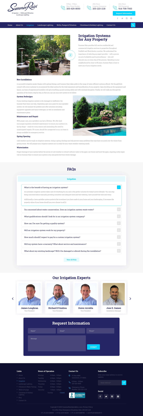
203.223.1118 (86, 410)
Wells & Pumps (24, 390)
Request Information (124, 13)
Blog (20, 397)
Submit (93, 347)
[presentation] (101, 338)
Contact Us (111, 25)
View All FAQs (71, 260)
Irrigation (30, 25)
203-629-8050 (73, 9)
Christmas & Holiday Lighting (91, 25)
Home (10, 25)
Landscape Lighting (45, 25)
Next (130, 298)
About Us (19, 25)
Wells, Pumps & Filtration (66, 25)
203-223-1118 (99, 9)
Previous (12, 298)
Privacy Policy (88, 407)
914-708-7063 (125, 9)
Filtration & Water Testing (27, 387)
